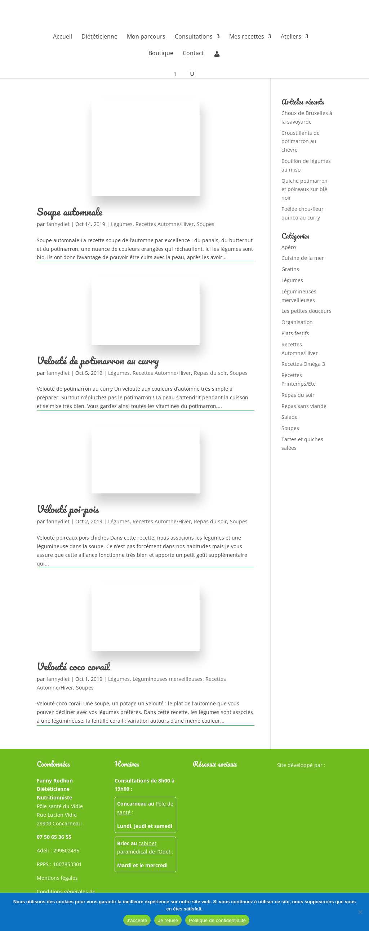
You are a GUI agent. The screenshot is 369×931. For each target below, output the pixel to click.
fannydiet (58, 224)
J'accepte (137, 920)
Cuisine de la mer (302, 257)
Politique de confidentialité (217, 920)
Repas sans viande (303, 406)
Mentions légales (57, 877)
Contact (193, 53)
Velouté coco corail (73, 666)
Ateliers (291, 37)
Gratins (290, 269)
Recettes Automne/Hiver (164, 224)
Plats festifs (295, 333)
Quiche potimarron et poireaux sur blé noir (304, 189)
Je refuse (168, 920)
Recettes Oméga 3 (303, 363)
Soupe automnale (69, 211)
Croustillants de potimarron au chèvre (300, 141)
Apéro (288, 247)
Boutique (160, 53)
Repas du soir (210, 372)
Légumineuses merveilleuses (168, 678)
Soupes (205, 224)
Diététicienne (99, 37)
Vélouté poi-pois (68, 509)
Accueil (62, 37)
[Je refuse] (360, 912)
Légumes (122, 224)
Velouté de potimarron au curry (98, 360)
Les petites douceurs (306, 310)
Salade (289, 416)
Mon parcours (146, 37)
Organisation (297, 322)
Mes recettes (246, 37)
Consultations (194, 37)
